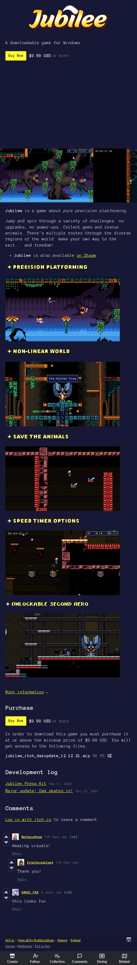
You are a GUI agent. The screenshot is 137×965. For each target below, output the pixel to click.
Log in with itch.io (28, 819)
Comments (79, 958)
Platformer (24, 946)
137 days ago (56, 836)
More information (27, 692)
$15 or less (42, 946)
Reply (16, 853)
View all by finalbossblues (36, 940)
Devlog (102, 958)
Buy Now (15, 56)
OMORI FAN (29, 892)
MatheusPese (31, 836)
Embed (76, 940)
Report (62, 940)
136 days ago (67, 862)
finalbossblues (40, 862)
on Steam (86, 255)
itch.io (9, 940)
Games (10, 946)
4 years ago (51, 892)
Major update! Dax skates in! (39, 791)
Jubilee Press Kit (25, 783)
